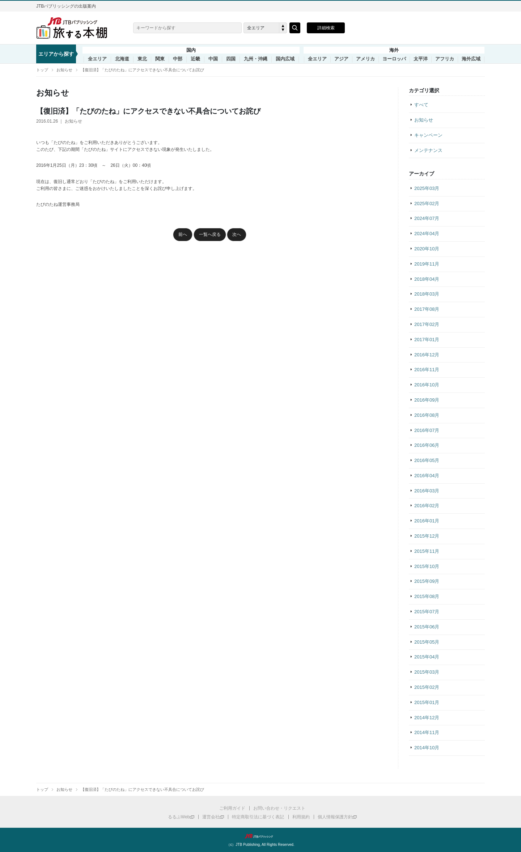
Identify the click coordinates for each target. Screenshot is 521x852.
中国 (213, 59)
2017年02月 (426, 324)
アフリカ (444, 59)
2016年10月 (426, 384)
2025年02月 (426, 203)
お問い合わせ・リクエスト (279, 808)
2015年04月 (426, 657)
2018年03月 (426, 294)
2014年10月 (426, 747)
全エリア (97, 59)
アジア (341, 59)
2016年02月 (426, 505)
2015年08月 (426, 596)
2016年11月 (426, 369)
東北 (142, 59)
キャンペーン (428, 135)
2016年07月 (426, 430)
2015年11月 (426, 551)
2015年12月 (426, 536)
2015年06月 (426, 627)
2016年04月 (426, 475)
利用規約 (301, 816)
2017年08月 (426, 309)
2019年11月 (426, 264)
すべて (421, 104)
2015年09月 (426, 581)
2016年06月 (426, 445)
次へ (236, 234)
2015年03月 (426, 672)
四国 (231, 59)
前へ (182, 234)
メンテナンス (428, 150)
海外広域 (471, 59)
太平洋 (421, 59)
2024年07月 (426, 218)
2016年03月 (426, 490)
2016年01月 (426, 521)
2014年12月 (426, 717)
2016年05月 (426, 460)
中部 (177, 59)
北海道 (122, 59)
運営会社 (211, 816)
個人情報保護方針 (335, 816)
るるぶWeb (179, 816)
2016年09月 (426, 400)
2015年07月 (426, 611)
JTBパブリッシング (260, 836)
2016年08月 (426, 415)
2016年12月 (426, 354)
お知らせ (64, 70)
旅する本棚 (76, 28)
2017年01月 (426, 339)
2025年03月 (426, 188)
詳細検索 (326, 27)
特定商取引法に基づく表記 (258, 816)
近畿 (195, 59)
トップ (42, 70)
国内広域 (285, 59)
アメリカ (365, 59)
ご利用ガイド (232, 808)
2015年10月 (426, 566)
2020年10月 (426, 248)
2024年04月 (426, 233)
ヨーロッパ (394, 59)
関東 (160, 59)
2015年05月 (426, 642)
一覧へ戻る (210, 234)
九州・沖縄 (255, 59)
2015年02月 (426, 687)
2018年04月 (426, 279)
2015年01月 (426, 702)
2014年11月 (426, 732)
